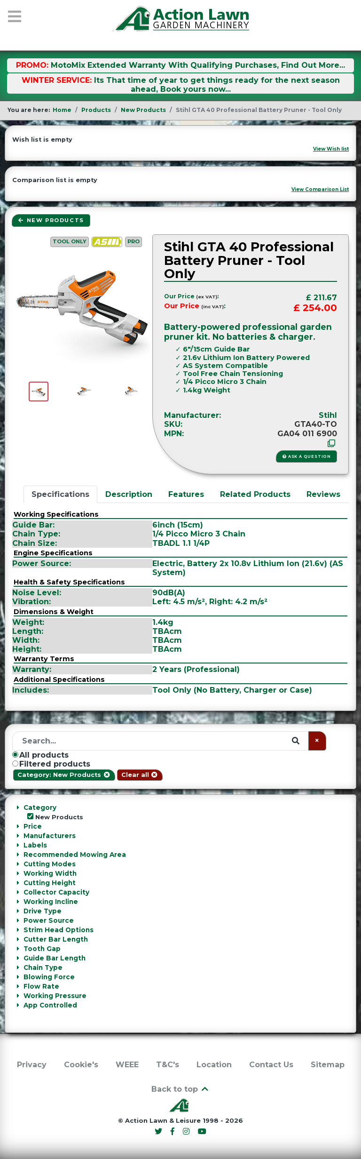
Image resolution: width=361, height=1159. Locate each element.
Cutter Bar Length (56, 939)
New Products (51, 220)
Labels (35, 845)
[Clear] (317, 741)
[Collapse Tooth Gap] (18, 948)
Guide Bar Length (55, 958)
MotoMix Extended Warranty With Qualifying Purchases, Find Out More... (198, 65)
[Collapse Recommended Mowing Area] (18, 854)
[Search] (160, 741)
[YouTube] (202, 1131)
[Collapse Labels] (18, 845)
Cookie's (81, 1064)
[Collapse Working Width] (18, 873)
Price (33, 826)
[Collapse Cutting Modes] (18, 864)
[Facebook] (174, 1131)
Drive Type (43, 911)
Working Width (50, 873)
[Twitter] (160, 1131)
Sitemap (328, 1064)
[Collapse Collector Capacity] (18, 892)
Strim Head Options (59, 930)
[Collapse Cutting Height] (18, 883)
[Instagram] (187, 1131)
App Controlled (50, 1005)
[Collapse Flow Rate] (18, 986)
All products (40, 755)
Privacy (32, 1064)
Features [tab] (186, 494)
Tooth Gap (42, 948)
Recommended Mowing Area (75, 854)
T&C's (167, 1064)
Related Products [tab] (255, 494)
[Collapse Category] (18, 807)
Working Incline (51, 901)
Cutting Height (50, 883)
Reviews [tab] (323, 494)
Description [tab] (128, 494)
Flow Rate (41, 986)
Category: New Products (63, 774)
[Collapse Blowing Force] (18, 977)
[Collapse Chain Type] (18, 967)
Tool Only (69, 241)
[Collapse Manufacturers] (18, 835)
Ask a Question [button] (306, 456)
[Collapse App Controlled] (18, 1005)
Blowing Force (49, 977)
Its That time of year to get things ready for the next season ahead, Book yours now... (217, 85)
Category (40, 807)
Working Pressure (55, 995)
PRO (133, 241)
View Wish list (331, 149)
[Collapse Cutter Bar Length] (18, 939)
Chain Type (43, 967)
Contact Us (271, 1064)
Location (214, 1064)
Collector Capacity (56, 892)
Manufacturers (50, 835)
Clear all (139, 774)
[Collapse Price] (18, 826)
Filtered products (51, 763)
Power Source (49, 920)
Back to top (180, 1089)
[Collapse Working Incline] (18, 901)
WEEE (127, 1064)
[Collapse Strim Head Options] (18, 930)
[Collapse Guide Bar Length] (18, 958)
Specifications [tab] (60, 494)
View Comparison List (320, 189)
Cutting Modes (50, 864)
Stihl (328, 415)
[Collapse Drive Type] (18, 911)
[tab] (180, 812)
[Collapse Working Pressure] (18, 995)
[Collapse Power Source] (18, 920)
